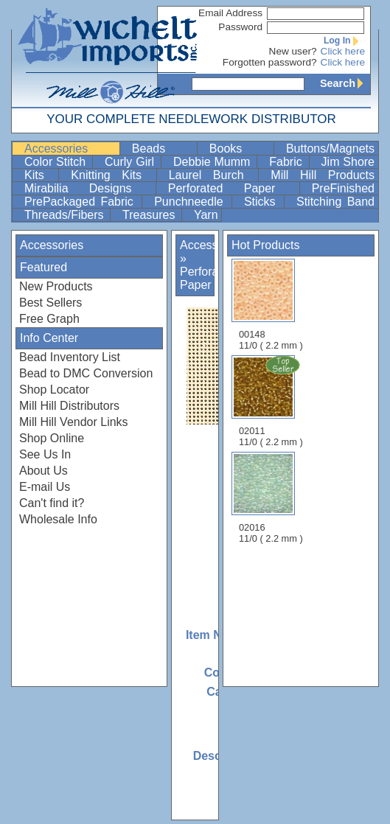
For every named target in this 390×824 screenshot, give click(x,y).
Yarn (206, 215)
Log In (344, 40)
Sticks (262, 201)
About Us (43, 470)
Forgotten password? (270, 62)
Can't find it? (51, 503)
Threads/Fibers (65, 215)
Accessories (70, 148)
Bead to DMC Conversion (86, 373)
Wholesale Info (58, 519)
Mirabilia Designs (88, 188)
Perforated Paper (232, 188)
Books (240, 148)
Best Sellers (50, 302)
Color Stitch (56, 162)
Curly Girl (131, 162)
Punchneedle (191, 201)
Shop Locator (54, 389)
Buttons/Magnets (330, 148)
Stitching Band (335, 201)
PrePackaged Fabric (81, 201)
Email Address (230, 12)
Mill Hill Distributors (69, 405)
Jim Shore (348, 162)
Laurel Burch (212, 175)
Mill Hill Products (323, 175)
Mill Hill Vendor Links (73, 422)
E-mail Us (44, 487)
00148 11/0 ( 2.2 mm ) (271, 305)
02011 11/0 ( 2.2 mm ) (272, 401)
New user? (293, 51)
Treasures (150, 215)
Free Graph (49, 319)
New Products (56, 286)
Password (240, 26)
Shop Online (51, 438)
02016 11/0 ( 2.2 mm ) (271, 498)
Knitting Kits (112, 175)
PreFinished (343, 188)
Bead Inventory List (69, 357)
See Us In (45, 454)
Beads (163, 148)
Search (345, 83)
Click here (343, 51)
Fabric (287, 162)
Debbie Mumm (213, 162)
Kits (39, 175)
